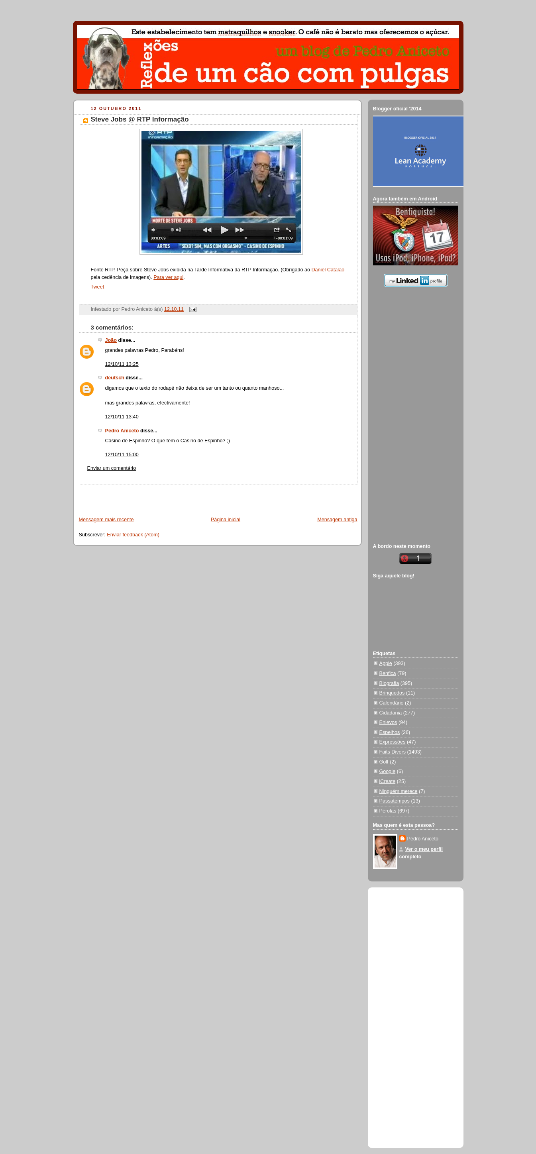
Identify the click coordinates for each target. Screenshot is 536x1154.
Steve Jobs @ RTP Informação (140, 119)
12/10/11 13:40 (122, 417)
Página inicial (225, 519)
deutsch (114, 378)
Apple (385, 663)
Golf (384, 762)
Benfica (387, 673)
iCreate (387, 781)
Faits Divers (392, 752)
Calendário (391, 703)
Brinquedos (392, 693)
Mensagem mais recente (106, 519)
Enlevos (388, 722)
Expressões (392, 742)
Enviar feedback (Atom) (133, 535)
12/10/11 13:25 (122, 364)
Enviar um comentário (111, 468)
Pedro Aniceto (122, 431)
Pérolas (388, 811)
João (111, 340)
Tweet (97, 287)
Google (387, 771)
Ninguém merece (398, 791)
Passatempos (394, 801)
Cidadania (390, 713)
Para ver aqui (168, 277)
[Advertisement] (167, 497)
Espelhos (389, 732)
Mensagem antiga (337, 519)
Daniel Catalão (327, 270)
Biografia (389, 683)
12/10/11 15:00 (122, 454)
